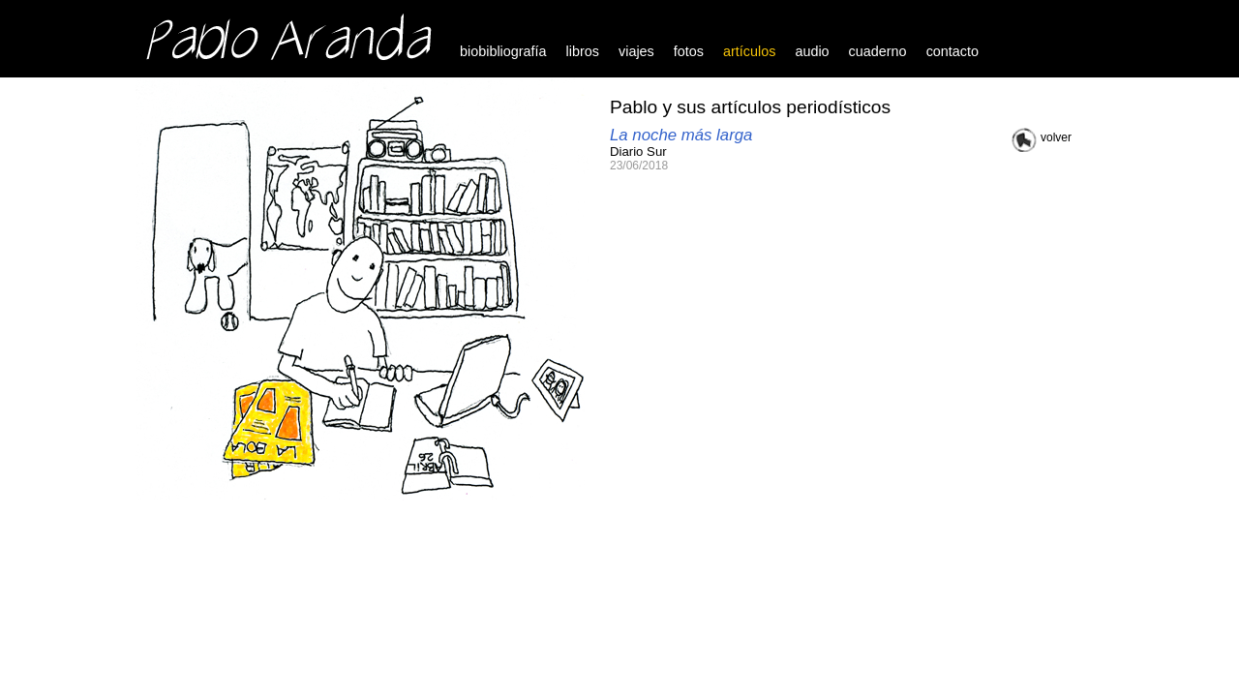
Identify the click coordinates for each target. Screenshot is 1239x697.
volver (1056, 137)
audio (812, 51)
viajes (636, 51)
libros (582, 51)
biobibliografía (503, 51)
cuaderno (878, 51)
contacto (952, 51)
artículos (749, 51)
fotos (689, 51)
